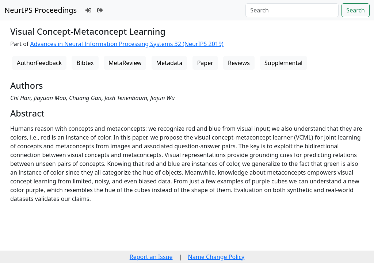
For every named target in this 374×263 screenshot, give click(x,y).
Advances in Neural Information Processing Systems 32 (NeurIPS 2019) (127, 44)
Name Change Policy (216, 257)
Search (355, 10)
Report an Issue (151, 257)
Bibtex (85, 63)
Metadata (169, 63)
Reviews (239, 63)
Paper (205, 63)
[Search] (292, 10)
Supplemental (283, 63)
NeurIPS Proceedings (40, 10)
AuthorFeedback (39, 63)
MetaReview (124, 63)
